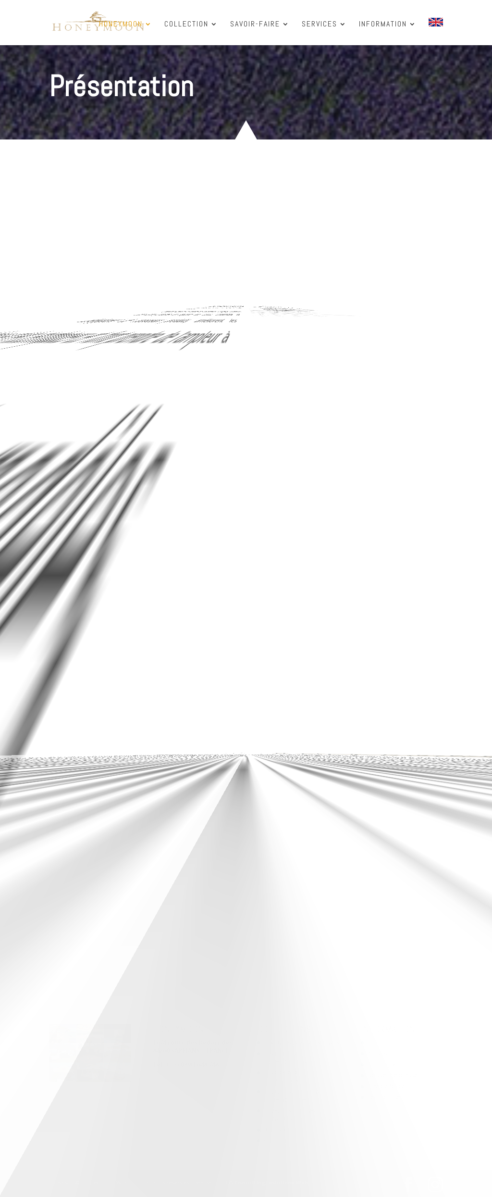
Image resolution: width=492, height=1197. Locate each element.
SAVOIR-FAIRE (255, 25)
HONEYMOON (121, 25)
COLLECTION (186, 25)
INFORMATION (383, 25)
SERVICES (319, 25)
